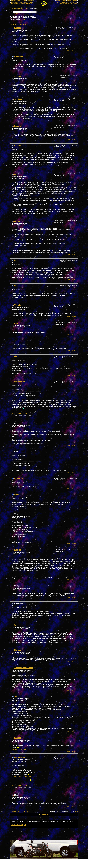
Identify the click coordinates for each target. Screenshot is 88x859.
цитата (74, 50)
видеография (23, 2)
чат (57, 2)
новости (13, 0)
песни (24, 0)
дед (16, 323)
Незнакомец (19, 382)
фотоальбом (14, 3)
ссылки (70, 3)
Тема (26, 8)
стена (64, 0)
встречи (75, 0)
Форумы (13, 8)
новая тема (22, 24)
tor (15, 625)
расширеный (16, 13)
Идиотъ (17, 650)
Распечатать (45, 814)
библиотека (29, 3)
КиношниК (19, 478)
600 (15, 357)
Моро (16, 174)
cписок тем (13, 24)
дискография (14, 2)
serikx (17, 696)
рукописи (22, 3)
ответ (68, 50)
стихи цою (63, 2)
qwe (16, 285)
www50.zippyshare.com (20, 749)
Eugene (17, 28)
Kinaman (18, 126)
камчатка (58, 0)
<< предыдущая (15, 811)
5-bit (16, 260)
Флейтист (18, 99)
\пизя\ (17, 494)
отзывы (69, 0)
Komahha (18, 56)
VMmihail (18, 305)
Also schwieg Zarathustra (21, 413)
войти (75, 3)
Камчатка (20, 8)
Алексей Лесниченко (23, 668)
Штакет (17, 550)
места (30, 2)
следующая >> (27, 811)
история (19, 0)
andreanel (18, 221)
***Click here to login (18, 825)
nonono (17, 738)
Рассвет (18, 145)
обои (68, 2)
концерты (30, 0)
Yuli (16, 341)
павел (23, 19)
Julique (17, 76)
